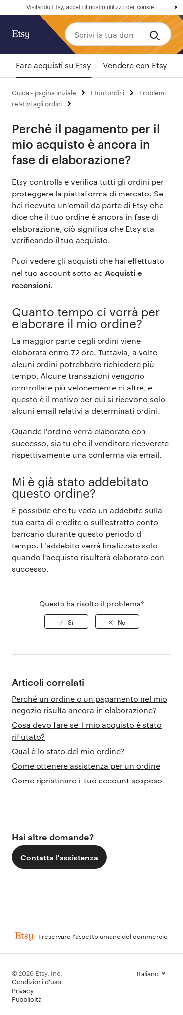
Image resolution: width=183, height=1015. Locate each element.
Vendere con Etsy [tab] (135, 65)
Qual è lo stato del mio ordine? (68, 751)
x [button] (176, 7)
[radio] (66, 621)
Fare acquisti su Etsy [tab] (53, 65)
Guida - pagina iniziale (44, 92)
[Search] (156, 34)
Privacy (23, 990)
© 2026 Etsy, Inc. (37, 972)
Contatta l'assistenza (59, 857)
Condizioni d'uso (36, 981)
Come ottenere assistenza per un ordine (86, 766)
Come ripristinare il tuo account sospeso (87, 780)
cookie (145, 7)
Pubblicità (26, 999)
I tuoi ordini (107, 92)
